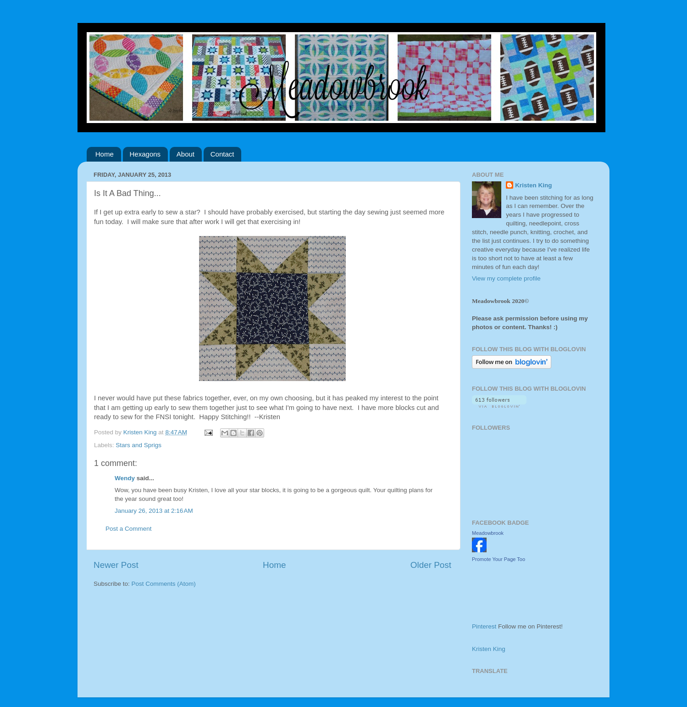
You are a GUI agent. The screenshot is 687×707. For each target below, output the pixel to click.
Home (104, 154)
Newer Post (116, 565)
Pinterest (484, 626)
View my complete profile (506, 278)
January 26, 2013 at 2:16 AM (154, 510)
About (185, 154)
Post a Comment (128, 528)
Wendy (125, 478)
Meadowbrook (488, 533)
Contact (222, 154)
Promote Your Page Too (498, 559)
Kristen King (533, 185)
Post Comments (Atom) (164, 583)
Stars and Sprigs (138, 445)
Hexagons (145, 154)
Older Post (430, 565)
